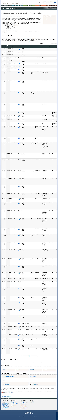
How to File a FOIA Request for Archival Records (24, 408)
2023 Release (19, 369)
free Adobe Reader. (11, 392)
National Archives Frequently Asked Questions (24, 403)
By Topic (3, 401)
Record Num (5, 46)
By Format (3, 402)
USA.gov (39, 416)
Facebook (25, 413)
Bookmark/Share (50, 1)
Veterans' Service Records (18, 5)
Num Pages (50, 46)
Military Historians (13, 402)
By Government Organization (5, 403)
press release (15, 24)
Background (46, 19)
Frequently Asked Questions (8, 376)
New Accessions (32, 402)
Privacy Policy (26, 416)
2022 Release (32, 369)
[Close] (57, 412)
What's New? (32, 400)
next (35, 41)
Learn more (51, 418)
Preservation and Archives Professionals (14, 404)
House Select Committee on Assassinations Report (49, 21)
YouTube (30, 413)
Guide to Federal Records (24, 404)
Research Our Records (6, 5)
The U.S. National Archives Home (12, 2)
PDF (18, 49)
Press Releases (33, 376)
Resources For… (13, 400)
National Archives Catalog (5, 404)
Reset (55, 43)
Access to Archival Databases (5, 406)
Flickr (32, 413)
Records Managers (13, 405)
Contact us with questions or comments (6, 396)
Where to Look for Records (24, 406)
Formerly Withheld (11, 46)
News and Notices (32, 401)
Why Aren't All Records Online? (24, 407)
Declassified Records (23, 405)
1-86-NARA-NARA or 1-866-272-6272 (29, 418)
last (36, 41)
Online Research (5, 400)
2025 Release (5, 369)
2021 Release (46, 369)
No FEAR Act (36, 416)
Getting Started (22, 401)
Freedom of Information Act (31, 416)
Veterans (12, 406)
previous (24, 41)
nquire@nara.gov (7, 384)
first (21, 41)
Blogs (31, 413)
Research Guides (23, 400)
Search (55, 2)
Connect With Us (29, 412)
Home (2, 9)
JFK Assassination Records (13, 9)
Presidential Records (4, 405)
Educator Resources (29, 5)
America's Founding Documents (51, 5)
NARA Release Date (8, 46)
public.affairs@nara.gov (35, 384)
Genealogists (13, 401)
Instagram (27, 413)
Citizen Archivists (45, 1)
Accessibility (22, 416)
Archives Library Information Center (5, 407)
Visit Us (40, 5)
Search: (41, 43)
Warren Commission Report (49, 20)
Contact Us (54, 1)
